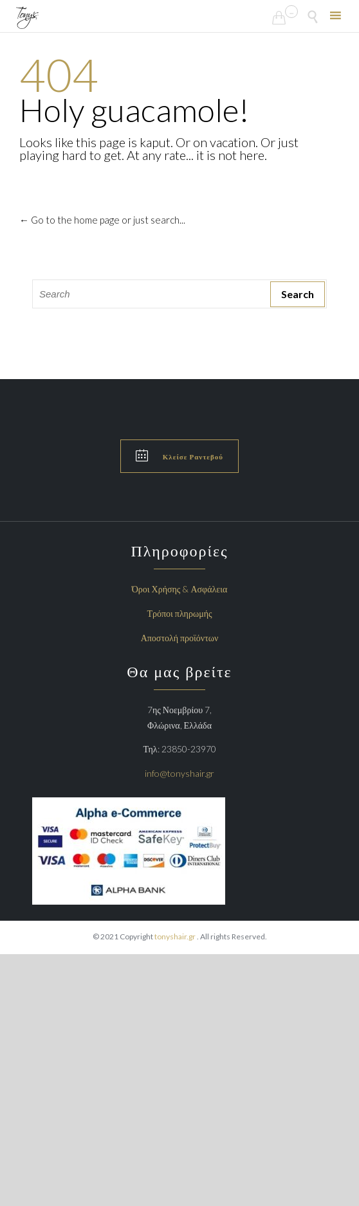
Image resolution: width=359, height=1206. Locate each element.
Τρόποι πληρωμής (179, 613)
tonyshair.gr (175, 936)
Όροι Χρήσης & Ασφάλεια (180, 588)
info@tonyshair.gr (179, 773)
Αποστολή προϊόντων (180, 637)
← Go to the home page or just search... (102, 220)
